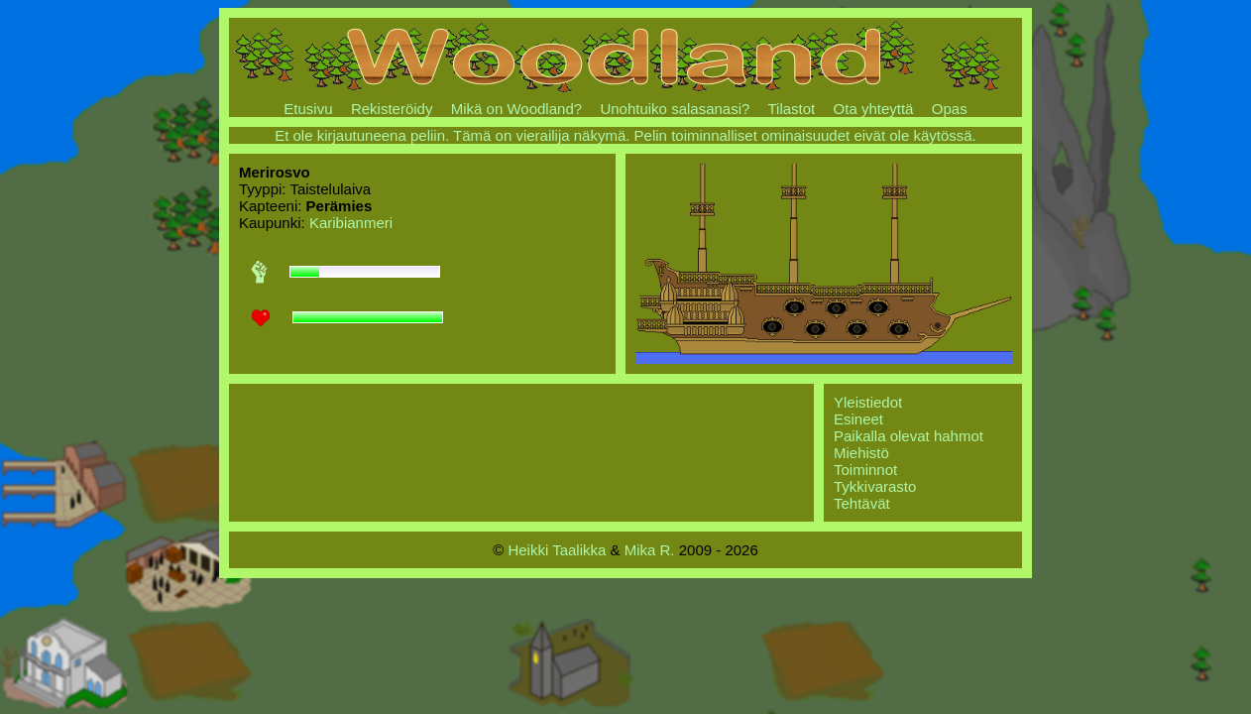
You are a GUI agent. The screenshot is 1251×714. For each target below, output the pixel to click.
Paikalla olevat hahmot (908, 435)
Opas (949, 108)
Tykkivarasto (875, 486)
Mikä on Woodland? (516, 108)
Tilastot (791, 108)
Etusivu (308, 108)
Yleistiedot (868, 402)
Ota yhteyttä (874, 108)
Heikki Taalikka (557, 549)
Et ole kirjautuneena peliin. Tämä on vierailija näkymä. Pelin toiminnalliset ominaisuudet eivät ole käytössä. (625, 135)
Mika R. (650, 549)
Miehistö (861, 452)
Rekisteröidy (392, 108)
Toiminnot (865, 469)
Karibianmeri (351, 222)
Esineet (858, 419)
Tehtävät (862, 503)
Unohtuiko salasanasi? (674, 108)
